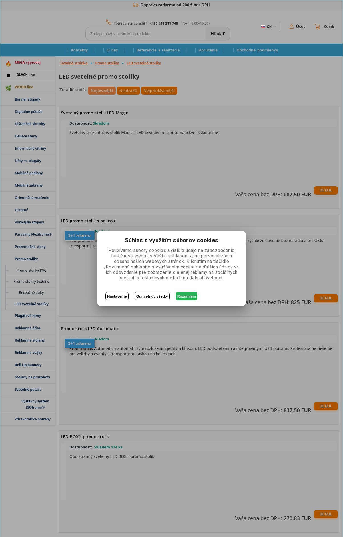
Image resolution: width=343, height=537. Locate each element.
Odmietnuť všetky (152, 296)
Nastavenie (117, 296)
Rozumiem (186, 296)
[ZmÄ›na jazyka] (268, 26)
